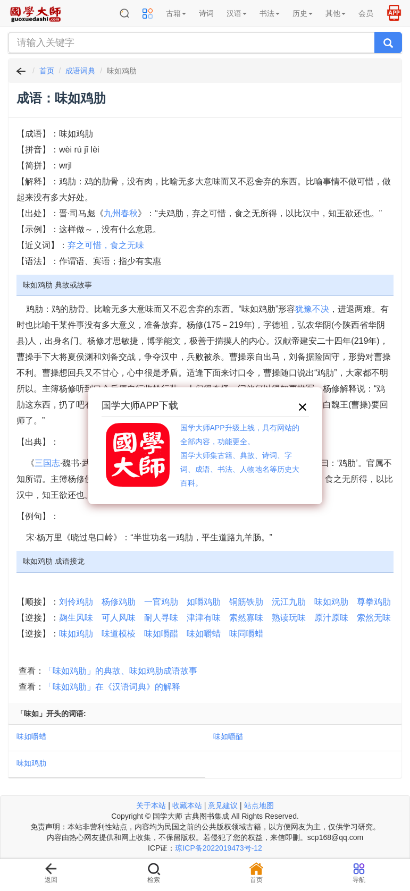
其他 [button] (335, 13)
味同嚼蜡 (246, 633)
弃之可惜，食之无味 (106, 245)
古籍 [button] (176, 13)
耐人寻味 (161, 617)
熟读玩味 (289, 617)
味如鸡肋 (331, 601)
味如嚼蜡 (204, 633)
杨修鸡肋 (119, 601)
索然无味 (374, 617)
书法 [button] (270, 13)
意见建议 (223, 805)
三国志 (47, 463)
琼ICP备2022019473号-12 (218, 848)
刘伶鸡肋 (76, 601)
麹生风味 (76, 617)
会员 (365, 13)
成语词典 (80, 70)
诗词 (206, 13)
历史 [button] (302, 13)
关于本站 (151, 805)
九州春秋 (121, 213)
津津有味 (204, 617)
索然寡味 (246, 617)
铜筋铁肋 (246, 601)
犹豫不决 (312, 308)
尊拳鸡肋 (374, 601)
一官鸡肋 (161, 601)
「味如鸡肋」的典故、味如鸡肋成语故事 (120, 670)
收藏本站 (187, 805)
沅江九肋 (289, 601)
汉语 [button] (237, 13)
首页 (46, 70)
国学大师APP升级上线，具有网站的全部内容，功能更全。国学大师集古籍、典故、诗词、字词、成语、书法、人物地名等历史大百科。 (239, 455)
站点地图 (259, 805)
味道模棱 (119, 633)
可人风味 (119, 617)
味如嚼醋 (161, 633)
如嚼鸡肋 (204, 601)
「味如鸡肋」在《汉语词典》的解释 (112, 686)
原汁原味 (331, 617)
